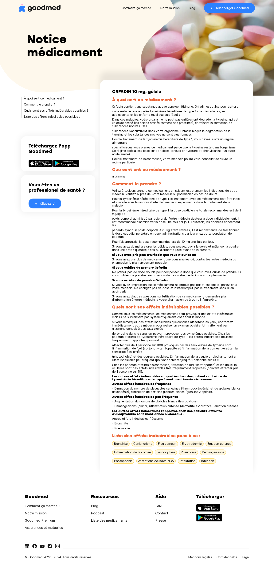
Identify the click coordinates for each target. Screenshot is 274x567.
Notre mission (170, 8)
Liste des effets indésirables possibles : (52, 116)
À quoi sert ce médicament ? (44, 98)
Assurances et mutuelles (44, 528)
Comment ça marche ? (42, 506)
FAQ (158, 506)
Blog (192, 8)
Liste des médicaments (109, 520)
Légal (245, 557)
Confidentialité (227, 557)
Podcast (97, 513)
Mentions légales (200, 557)
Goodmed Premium (40, 520)
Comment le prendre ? (39, 104)
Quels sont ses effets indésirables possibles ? (56, 110)
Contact (161, 513)
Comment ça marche (136, 8)
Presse (160, 520)
